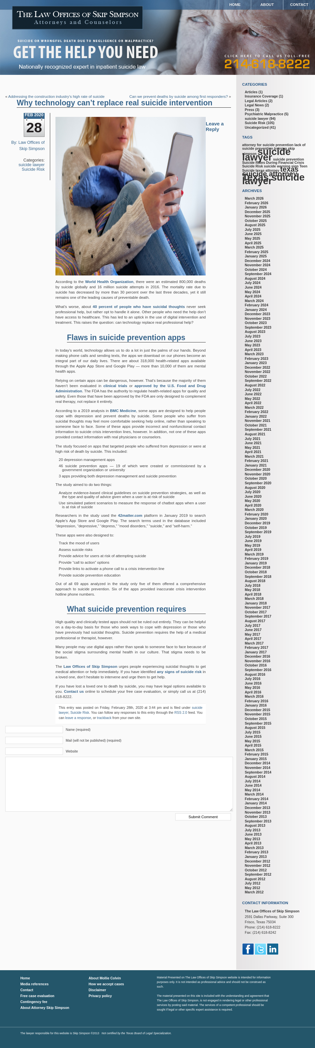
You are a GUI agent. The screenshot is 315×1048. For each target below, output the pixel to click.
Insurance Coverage (261, 96)
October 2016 (256, 665)
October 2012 (256, 870)
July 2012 (253, 883)
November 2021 (257, 421)
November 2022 (257, 372)
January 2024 (256, 310)
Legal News (254, 105)
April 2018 (253, 594)
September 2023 (258, 327)
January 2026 (256, 207)
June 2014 (253, 785)
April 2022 (253, 403)
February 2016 (256, 701)
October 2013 (256, 817)
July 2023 (253, 336)
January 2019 (256, 563)
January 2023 (256, 363)
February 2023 (256, 358)
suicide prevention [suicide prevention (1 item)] (288, 159)
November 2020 (257, 474)
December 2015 (257, 710)
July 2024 (253, 283)
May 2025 (252, 238)
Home (235, 5)
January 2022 (256, 416)
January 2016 (256, 705)
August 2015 (255, 728)
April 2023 (253, 350)
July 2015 (253, 732)
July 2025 (253, 229)
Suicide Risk (33, 169)
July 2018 (253, 585)
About (267, 5)
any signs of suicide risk (179, 672)
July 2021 (253, 439)
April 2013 (253, 843)
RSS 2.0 (181, 712)
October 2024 (256, 270)
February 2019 (256, 558)
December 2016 (257, 656)
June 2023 (253, 341)
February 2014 (256, 799)
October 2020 (256, 478)
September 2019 (258, 532)
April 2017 (253, 639)
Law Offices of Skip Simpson (90, 666)
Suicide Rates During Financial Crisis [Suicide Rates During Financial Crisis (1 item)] (273, 162)
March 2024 (254, 301)
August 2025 (255, 225)
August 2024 (255, 278)
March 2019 (254, 554)
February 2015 (256, 754)
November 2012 (257, 865)
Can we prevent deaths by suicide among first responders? (178, 96)
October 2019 (256, 528)
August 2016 (255, 674)
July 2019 (253, 536)
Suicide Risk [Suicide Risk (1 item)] (252, 166)
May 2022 (252, 399)
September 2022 (258, 380)
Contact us (74, 691)
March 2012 (254, 892)
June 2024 (253, 287)
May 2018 (252, 590)
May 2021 (252, 447)
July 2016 (253, 679)
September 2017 (258, 616)
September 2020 (258, 483)
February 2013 (256, 852)
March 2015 (254, 750)
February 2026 (256, 203)
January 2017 (256, 652)
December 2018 (257, 567)
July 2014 (253, 781)
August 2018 (255, 581)
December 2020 (257, 469)
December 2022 (257, 367)
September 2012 (258, 874)
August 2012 (255, 879)
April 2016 (253, 692)
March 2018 (254, 598)
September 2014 (258, 772)
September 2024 (258, 274)
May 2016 (252, 687)
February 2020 (256, 514)
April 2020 (253, 505)
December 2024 (257, 261)
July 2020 (253, 492)
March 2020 (254, 510)
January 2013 (256, 857)
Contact (299, 5)
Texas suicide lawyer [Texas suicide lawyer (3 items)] (273, 179)
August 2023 (255, 332)
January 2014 (256, 803)
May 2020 (252, 501)
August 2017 (255, 621)
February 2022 (256, 412)
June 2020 (253, 496)
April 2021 (253, 452)
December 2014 (257, 763)
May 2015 (252, 741)
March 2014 (254, 794)
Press (249, 110)
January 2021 (256, 465)
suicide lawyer (32, 165)
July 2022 (253, 390)
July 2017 (253, 625)
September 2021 (258, 429)
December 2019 (257, 523)
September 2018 (258, 577)
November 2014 (257, 768)
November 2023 (257, 318)
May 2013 (252, 839)
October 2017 (256, 612)
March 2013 (254, 848)
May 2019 (252, 545)
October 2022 (256, 376)
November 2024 (257, 265)
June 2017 (253, 630)
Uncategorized (257, 127)
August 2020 (255, 488)
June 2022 (253, 394)
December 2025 (257, 212)
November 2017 (257, 607)
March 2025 (254, 247)
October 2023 (256, 323)
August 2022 (255, 385)
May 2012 (252, 888)
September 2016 (258, 670)
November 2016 (257, 661)
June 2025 (253, 234)
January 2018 (256, 603)
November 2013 (257, 812)
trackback (104, 718)
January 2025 (256, 256)
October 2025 (256, 221)
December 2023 (257, 314)
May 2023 (252, 345)
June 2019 (253, 541)
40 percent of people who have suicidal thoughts (139, 307)
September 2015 (258, 723)
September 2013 (258, 821)
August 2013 (255, 825)
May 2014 (252, 790)
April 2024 (253, 296)
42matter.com (130, 515)
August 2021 (255, 434)
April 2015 (253, 745)
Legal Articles (256, 101)
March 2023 (254, 354)
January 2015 (256, 759)
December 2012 (257, 861)
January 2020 (256, 518)
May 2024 (252, 292)
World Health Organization (109, 282)
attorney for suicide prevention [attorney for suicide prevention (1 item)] (267, 145)
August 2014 (255, 776)
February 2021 (256, 461)
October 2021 (256, 425)
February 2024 (256, 305)
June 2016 (253, 683)
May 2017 (252, 634)
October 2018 (256, 572)
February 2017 (256, 647)
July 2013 (253, 830)
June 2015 (253, 736)
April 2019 (253, 550)
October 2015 (256, 719)
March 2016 (254, 696)
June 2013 (253, 834)
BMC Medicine (123, 411)
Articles (251, 92)
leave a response (78, 718)
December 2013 (257, 808)
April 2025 (253, 243)
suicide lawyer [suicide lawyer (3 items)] (266, 154)
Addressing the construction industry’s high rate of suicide (56, 96)
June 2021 (253, 443)
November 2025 (257, 216)
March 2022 (254, 407)
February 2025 (256, 252)
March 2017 (254, 643)
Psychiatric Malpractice (264, 114)
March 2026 (254, 198)
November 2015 (257, 714)
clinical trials (115, 386)
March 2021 (254, 456)
